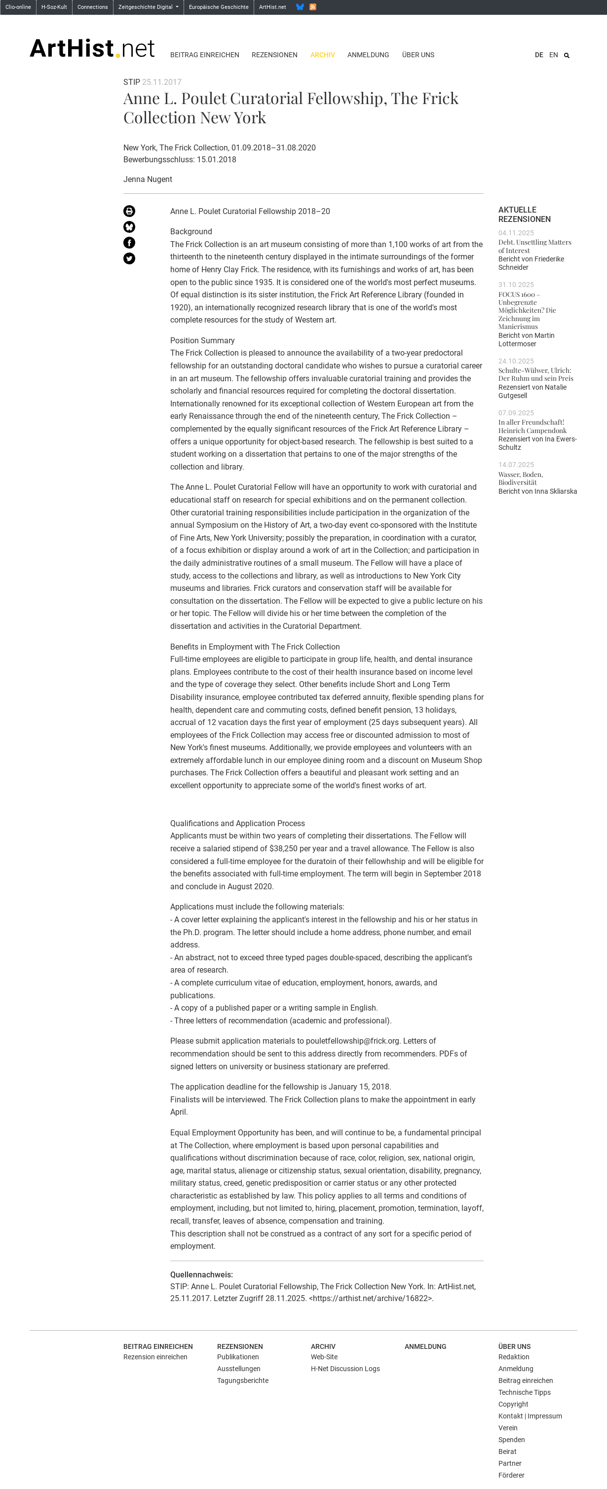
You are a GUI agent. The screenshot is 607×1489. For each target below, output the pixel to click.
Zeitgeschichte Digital (146, 7)
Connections (92, 7)
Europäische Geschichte (219, 7)
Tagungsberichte (242, 1380)
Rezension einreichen (155, 1357)
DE (539, 55)
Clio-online (18, 7)
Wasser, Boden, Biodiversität (520, 478)
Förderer (511, 1475)
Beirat (507, 1451)
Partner (510, 1463)
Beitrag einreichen (204, 55)
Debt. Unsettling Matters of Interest (534, 245)
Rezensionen (275, 55)
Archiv (322, 55)
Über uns (418, 55)
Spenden (511, 1440)
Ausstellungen (239, 1369)
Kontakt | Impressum (530, 1416)
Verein (508, 1428)
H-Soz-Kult (54, 7)
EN (553, 55)
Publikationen (238, 1357)
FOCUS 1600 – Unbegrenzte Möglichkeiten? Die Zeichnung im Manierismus (527, 310)
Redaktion (514, 1357)
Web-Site (324, 1357)
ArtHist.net (272, 7)
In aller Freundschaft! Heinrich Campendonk (532, 425)
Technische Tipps (524, 1392)
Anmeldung (368, 55)
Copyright (513, 1404)
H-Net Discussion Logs (345, 1369)
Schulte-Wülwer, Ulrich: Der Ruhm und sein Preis (535, 373)
